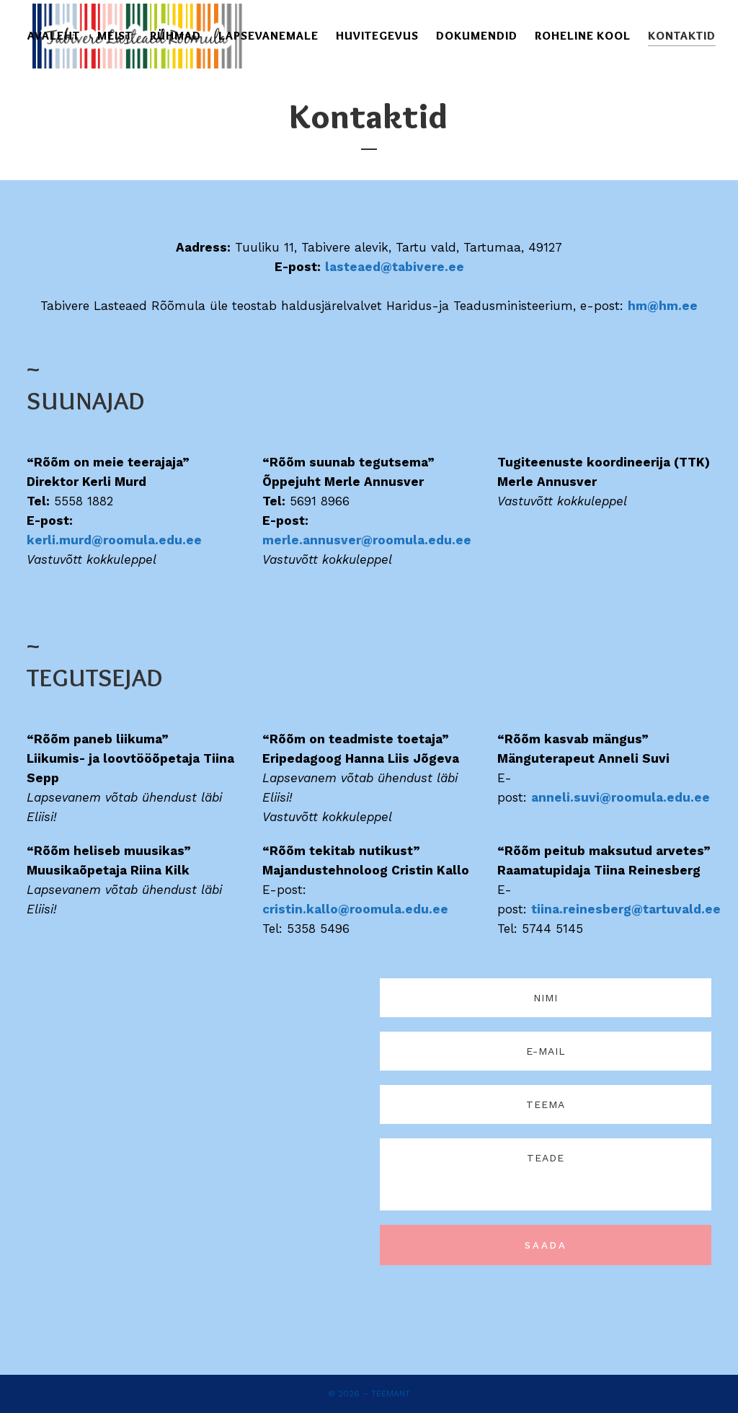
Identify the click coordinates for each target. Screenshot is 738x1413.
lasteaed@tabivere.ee (394, 339)
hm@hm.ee (663, 378)
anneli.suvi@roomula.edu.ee (620, 869)
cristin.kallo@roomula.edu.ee (355, 981)
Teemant (390, 1393)
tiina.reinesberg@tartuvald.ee (626, 981)
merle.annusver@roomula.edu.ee (366, 612)
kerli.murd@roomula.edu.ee (114, 612)
